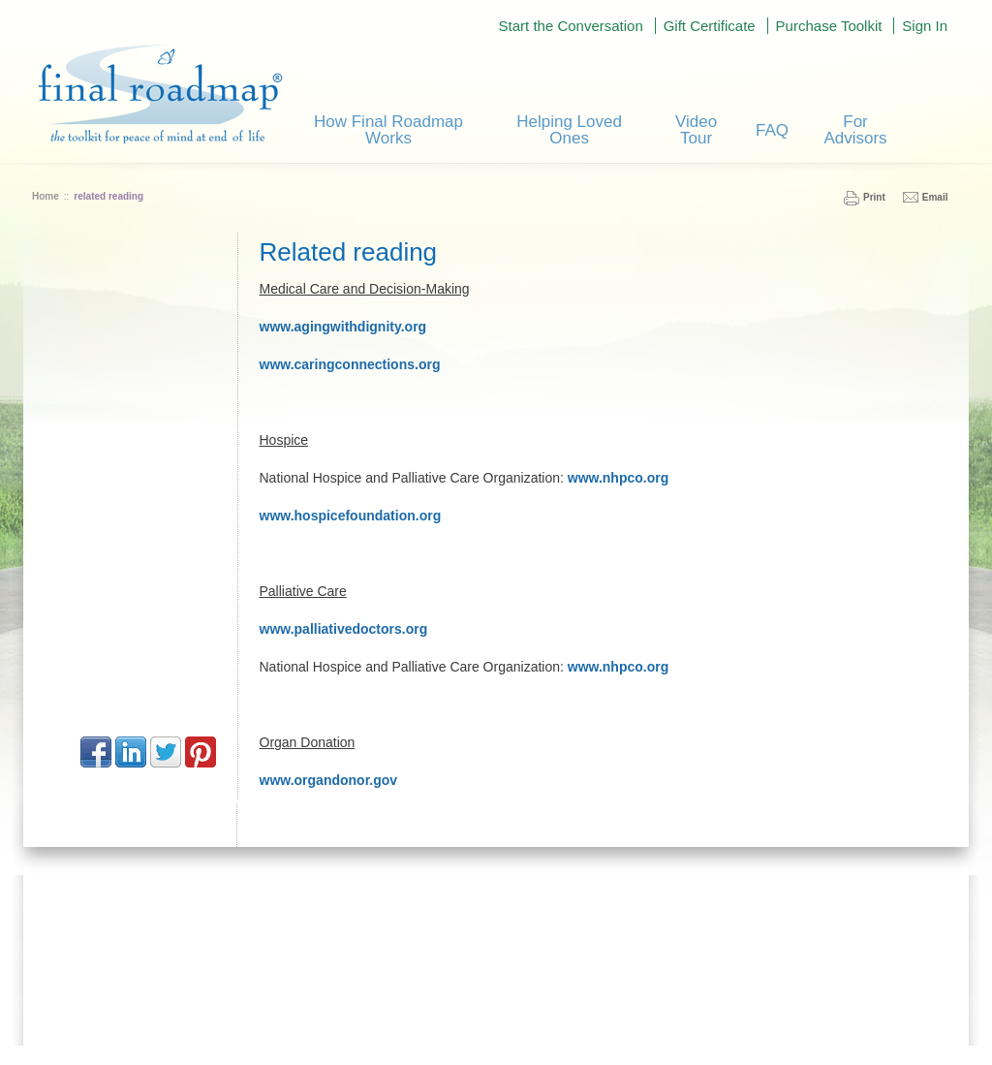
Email (935, 197)
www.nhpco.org (618, 478)
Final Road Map (160, 94)
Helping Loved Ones (569, 129)
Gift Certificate (710, 25)
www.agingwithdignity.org (343, 326)
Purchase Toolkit (829, 25)
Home (45, 196)
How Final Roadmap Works (388, 129)
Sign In (924, 25)
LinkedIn (130, 751)
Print (874, 197)
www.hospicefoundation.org (351, 515)
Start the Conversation (571, 25)
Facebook (95, 751)
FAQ (772, 130)
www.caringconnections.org (350, 364)
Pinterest (200, 751)
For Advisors (854, 129)
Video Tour (696, 129)
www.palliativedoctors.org (344, 629)
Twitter (165, 751)
